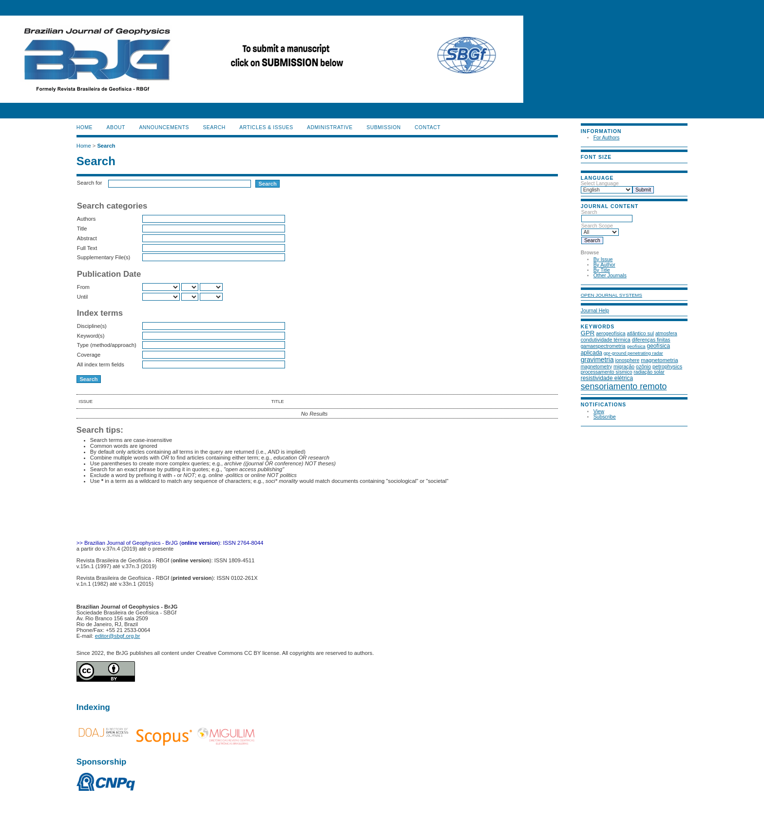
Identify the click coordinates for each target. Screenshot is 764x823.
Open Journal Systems (611, 295)
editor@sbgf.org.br (117, 636)
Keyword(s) (91, 336)
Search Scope (600, 229)
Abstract (87, 238)
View (598, 411)
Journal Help (595, 310)
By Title (601, 270)
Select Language (600, 183)
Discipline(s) (92, 326)
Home (84, 127)
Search (606, 215)
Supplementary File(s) (103, 257)
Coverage (89, 355)
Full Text (87, 248)
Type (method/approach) (106, 345)
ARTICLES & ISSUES (266, 127)
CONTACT (427, 127)
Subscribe (604, 417)
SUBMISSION (383, 127)
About (116, 127)
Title (82, 228)
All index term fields (100, 364)
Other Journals (610, 275)
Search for (89, 183)
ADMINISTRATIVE (330, 127)
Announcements (164, 127)
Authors (86, 219)
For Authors (606, 137)
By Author (604, 265)
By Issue (603, 259)
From (83, 287)
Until (82, 297)
